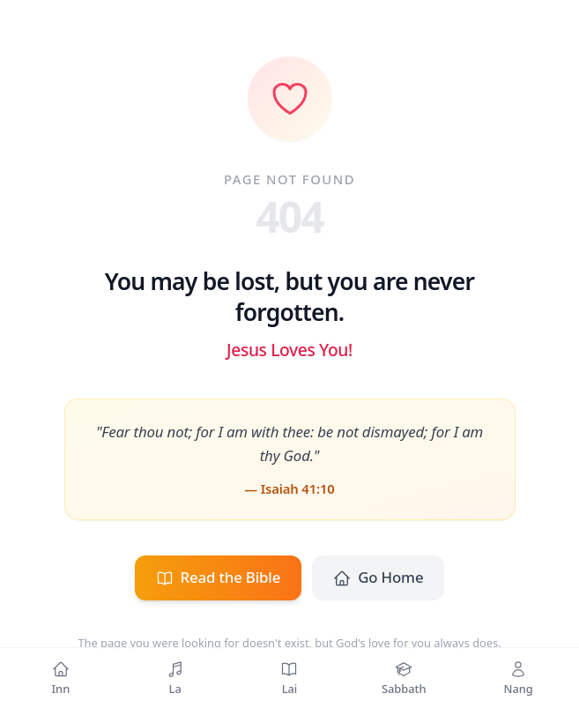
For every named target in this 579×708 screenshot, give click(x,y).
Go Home (378, 577)
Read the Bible (218, 577)
